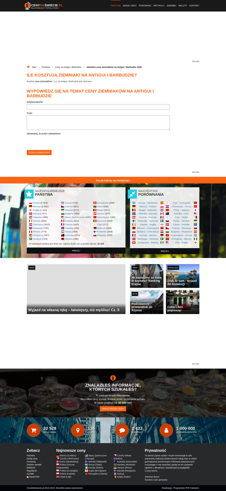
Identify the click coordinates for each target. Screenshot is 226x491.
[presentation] (50, 142)
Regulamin (32, 470)
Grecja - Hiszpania (148, 202)
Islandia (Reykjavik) (126, 470)
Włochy (36, 231)
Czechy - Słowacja (181, 228)
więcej (76, 250)
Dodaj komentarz (39, 152)
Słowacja (101, 235)
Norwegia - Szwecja (148, 239)
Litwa (99, 206)
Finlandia (101, 231)
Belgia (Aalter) (123, 477)
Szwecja (37, 239)
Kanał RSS (34, 477)
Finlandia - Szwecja (148, 221)
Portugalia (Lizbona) (97, 474)
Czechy (69, 206)
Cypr (99, 224)
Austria (100, 213)
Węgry (68, 231)
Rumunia (101, 221)
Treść (29, 113)
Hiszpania (38, 235)
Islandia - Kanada (148, 213)
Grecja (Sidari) (95, 464)
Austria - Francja (148, 217)
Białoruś (101, 228)
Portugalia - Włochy (181, 239)
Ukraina (69, 210)
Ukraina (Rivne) (124, 467)
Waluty (182, 5)
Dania (36, 213)
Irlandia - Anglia (148, 224)
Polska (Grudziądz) (69, 470)
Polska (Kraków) (67, 474)
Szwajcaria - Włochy (147, 242)
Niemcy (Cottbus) (68, 455)
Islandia (69, 228)
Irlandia (36, 221)
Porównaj (145, 5)
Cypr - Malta (181, 217)
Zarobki (171, 5)
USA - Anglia (181, 242)
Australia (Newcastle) (127, 461)
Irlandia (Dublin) (95, 467)
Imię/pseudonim (35, 102)
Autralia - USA (181, 213)
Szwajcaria (102, 202)
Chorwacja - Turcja (181, 206)
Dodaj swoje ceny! (113, 409)
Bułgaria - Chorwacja (148, 231)
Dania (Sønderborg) (69, 461)
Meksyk (120, 474)
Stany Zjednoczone (75, 217)
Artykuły (159, 5)
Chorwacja (38, 224)
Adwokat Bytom (152, 477)
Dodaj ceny (130, 5)
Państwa (116, 5)
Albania (69, 239)
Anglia (36, 210)
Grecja (68, 202)
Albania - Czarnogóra (148, 228)
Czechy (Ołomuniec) (69, 458)
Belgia (100, 210)
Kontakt (194, 5)
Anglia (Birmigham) (97, 470)
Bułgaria (69, 213)
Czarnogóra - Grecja (181, 235)
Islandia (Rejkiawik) (97, 461)
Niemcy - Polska (148, 206)
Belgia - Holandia (148, 210)
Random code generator (156, 480)
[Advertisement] (113, 39)
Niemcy (36, 206)
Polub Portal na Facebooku (113, 180)
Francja (69, 224)
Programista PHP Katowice (186, 488)
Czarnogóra (103, 217)
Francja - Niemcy (148, 235)
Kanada (69, 221)
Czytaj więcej (151, 470)
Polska (36, 202)
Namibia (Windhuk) (126, 464)
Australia (69, 235)
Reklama (31, 467)
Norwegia (38, 228)
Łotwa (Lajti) (65, 477)
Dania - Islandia (181, 224)
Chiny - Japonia (181, 210)
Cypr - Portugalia (181, 202)
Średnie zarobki (34, 464)
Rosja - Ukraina (181, 221)
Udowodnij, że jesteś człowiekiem (44, 133)
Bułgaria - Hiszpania (181, 231)
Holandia (37, 217)
